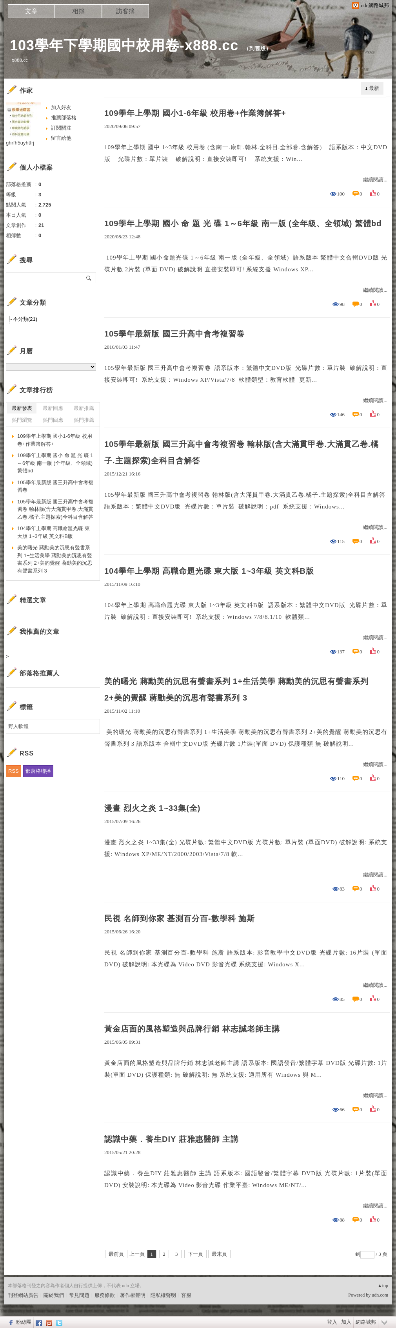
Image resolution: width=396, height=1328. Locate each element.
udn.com (380, 1295)
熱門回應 (53, 420)
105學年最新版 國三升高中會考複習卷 (174, 333)
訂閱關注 (61, 128)
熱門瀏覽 (22, 420)
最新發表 (22, 408)
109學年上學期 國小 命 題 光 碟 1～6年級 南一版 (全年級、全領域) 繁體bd (242, 223)
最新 (374, 88)
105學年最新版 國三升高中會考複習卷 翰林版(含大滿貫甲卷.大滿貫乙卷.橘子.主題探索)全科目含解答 (241, 452)
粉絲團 (23, 1322)
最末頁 (219, 1254)
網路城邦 (366, 1322)
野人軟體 (18, 726)
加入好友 (61, 107)
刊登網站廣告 (23, 1295)
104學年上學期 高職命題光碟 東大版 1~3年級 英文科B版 (209, 571)
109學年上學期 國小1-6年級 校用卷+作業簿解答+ (195, 113)
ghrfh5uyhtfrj (20, 143)
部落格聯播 (38, 771)
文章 (31, 11)
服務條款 (104, 1295)
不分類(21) (25, 319)
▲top (383, 1285)
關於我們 (54, 1295)
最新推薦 (84, 408)
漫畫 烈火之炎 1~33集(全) (152, 808)
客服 (186, 1295)
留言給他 (61, 138)
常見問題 (79, 1295)
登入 (332, 1322)
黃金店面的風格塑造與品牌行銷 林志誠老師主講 (192, 1028)
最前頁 (116, 1254)
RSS (13, 771)
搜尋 (89, 277)
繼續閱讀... (375, 180)
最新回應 (53, 408)
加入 (346, 1322)
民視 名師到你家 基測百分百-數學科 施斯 (179, 918)
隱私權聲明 (163, 1295)
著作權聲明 (132, 1295)
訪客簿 (125, 11)
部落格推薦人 (40, 673)
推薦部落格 (63, 118)
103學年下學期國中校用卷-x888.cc (124, 45)
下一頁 (195, 1254)
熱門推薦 (84, 420)
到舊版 (257, 48)
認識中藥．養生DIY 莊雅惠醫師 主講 (171, 1139)
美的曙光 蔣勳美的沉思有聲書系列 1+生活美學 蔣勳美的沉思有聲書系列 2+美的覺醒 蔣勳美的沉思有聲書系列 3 (236, 689)
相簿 (78, 11)
